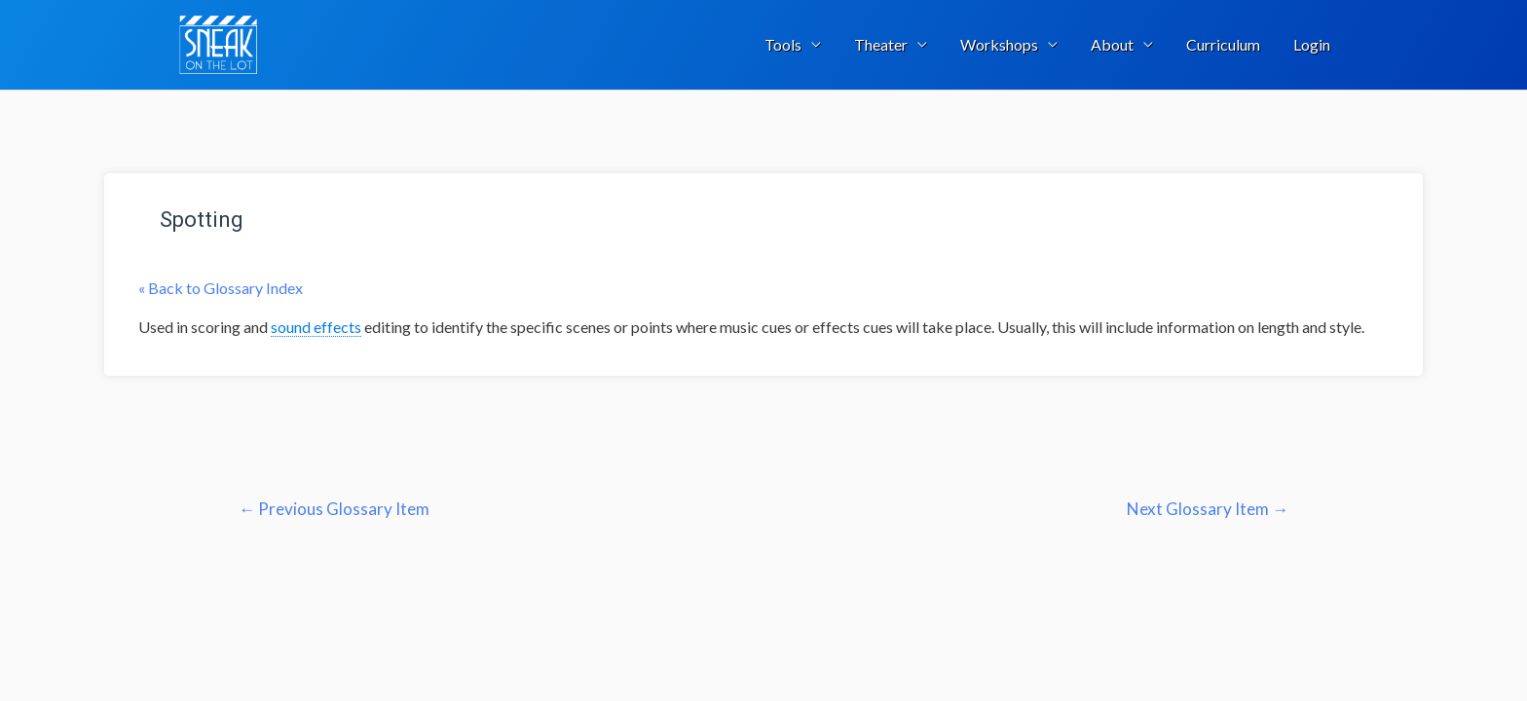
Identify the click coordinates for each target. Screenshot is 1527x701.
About (1112, 44)
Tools (782, 44)
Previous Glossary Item (334, 508)
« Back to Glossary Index (220, 287)
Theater (881, 44)
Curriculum (1223, 44)
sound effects (316, 326)
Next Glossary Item (1207, 508)
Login (1311, 44)
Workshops (999, 44)
